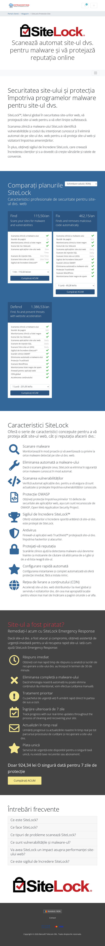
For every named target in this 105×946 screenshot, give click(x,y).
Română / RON (53, 911)
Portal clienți (13, 13)
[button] (52, 820)
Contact (52, 918)
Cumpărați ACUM (29, 278)
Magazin (25, 13)
